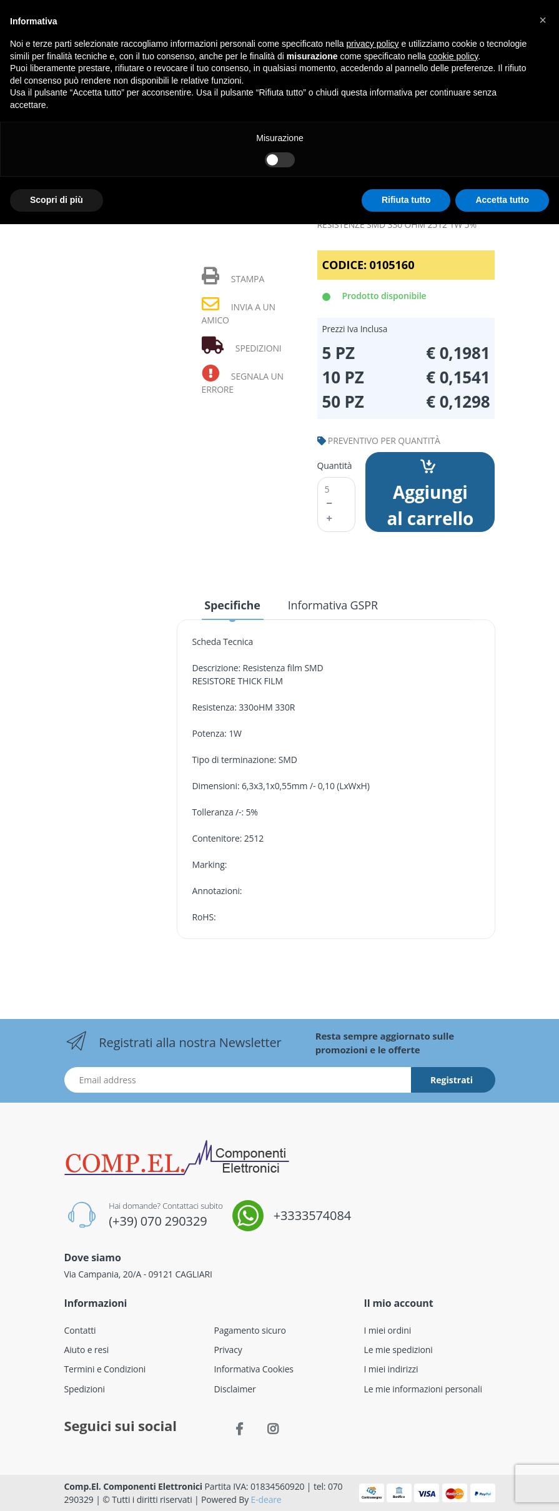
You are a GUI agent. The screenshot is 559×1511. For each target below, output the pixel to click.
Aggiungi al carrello (430, 494)
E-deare (266, 1499)
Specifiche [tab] (232, 605)
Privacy (228, 1350)
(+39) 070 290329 (158, 1221)
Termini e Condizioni (105, 1369)
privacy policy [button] (373, 44)
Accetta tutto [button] (502, 200)
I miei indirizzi (391, 1369)
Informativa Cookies (254, 1369)
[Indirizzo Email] (238, 1080)
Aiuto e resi (86, 1350)
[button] (543, 20)
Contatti (80, 1330)
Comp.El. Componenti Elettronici (133, 1486)
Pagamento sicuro (250, 1330)
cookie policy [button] (453, 56)
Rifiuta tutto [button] (406, 200)
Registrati (451, 1080)
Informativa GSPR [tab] (333, 605)
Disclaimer (235, 1389)
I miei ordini (388, 1330)
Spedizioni (84, 1389)
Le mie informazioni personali (423, 1389)
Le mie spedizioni (398, 1350)
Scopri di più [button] (56, 200)
